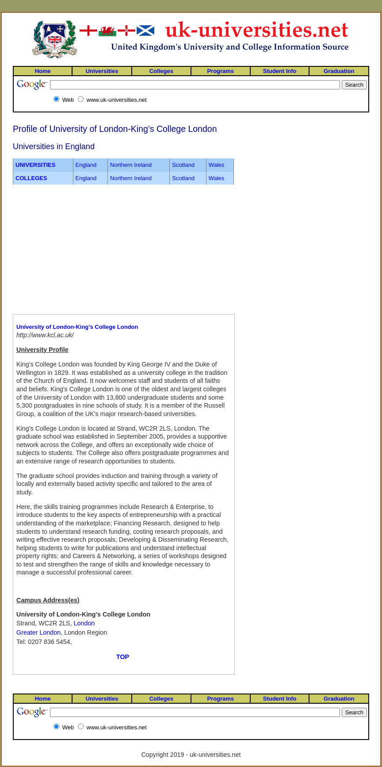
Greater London (38, 632)
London (84, 623)
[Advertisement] (71, 249)
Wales (217, 165)
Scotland (183, 165)
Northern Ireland (131, 165)
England (86, 165)
